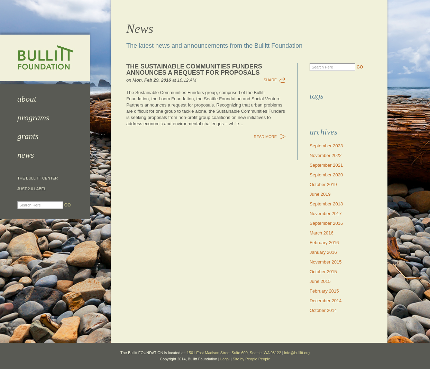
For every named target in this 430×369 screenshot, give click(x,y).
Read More (265, 137)
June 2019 (320, 194)
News (25, 155)
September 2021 (326, 165)
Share (270, 80)
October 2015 (323, 271)
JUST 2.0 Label (31, 189)
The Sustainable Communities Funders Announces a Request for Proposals (194, 69)
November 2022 (326, 155)
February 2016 (324, 242)
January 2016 (323, 252)
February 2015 (324, 291)
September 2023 (326, 145)
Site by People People (251, 359)
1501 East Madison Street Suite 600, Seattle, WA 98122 (234, 353)
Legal (225, 359)
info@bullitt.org (297, 353)
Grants (27, 136)
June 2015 (320, 281)
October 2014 (323, 310)
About (26, 99)
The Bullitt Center (37, 178)
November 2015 (326, 262)
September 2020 (326, 174)
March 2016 (321, 233)
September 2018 (326, 203)
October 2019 (323, 184)
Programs (33, 117)
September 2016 (326, 223)
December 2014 (326, 300)
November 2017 (326, 213)
